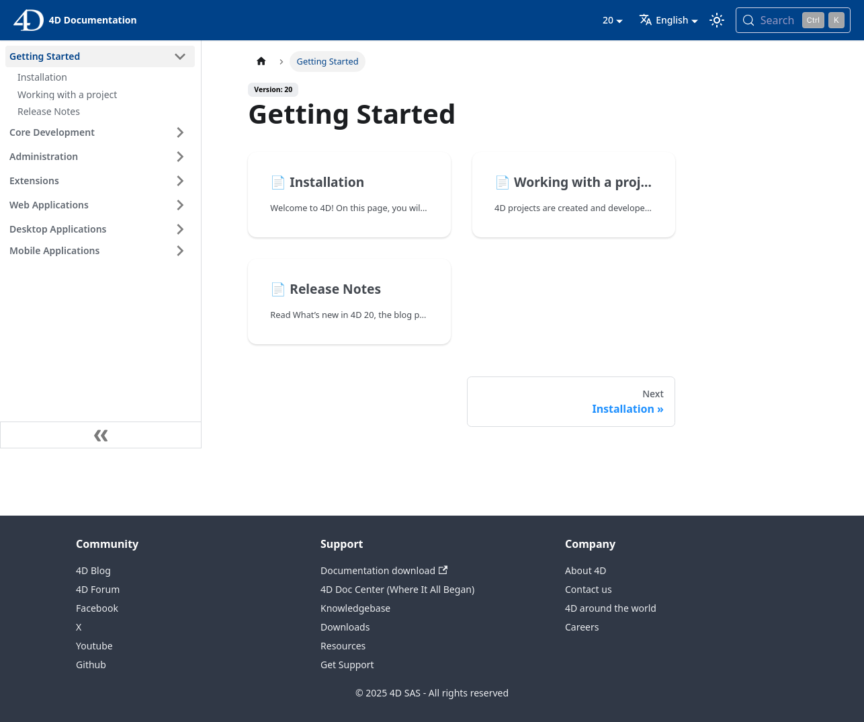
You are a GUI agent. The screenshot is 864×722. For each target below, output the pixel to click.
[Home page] (260, 61)
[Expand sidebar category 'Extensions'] (180, 181)
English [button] (663, 19)
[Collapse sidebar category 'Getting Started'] (180, 56)
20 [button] (608, 19)
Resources (342, 645)
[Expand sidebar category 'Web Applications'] (180, 205)
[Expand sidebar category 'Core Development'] (180, 132)
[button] (100, 251)
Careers (582, 626)
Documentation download (383, 570)
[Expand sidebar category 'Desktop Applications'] (180, 229)
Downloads (345, 626)
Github (91, 664)
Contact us (588, 589)
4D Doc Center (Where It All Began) (397, 589)
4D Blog (93, 570)
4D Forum (98, 589)
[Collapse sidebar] (101, 435)
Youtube (94, 645)
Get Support (347, 664)
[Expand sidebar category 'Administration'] (180, 156)
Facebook (97, 608)
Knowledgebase (355, 608)
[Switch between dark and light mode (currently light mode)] (717, 20)
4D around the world (610, 608)
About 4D (586, 570)
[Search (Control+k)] (793, 20)
